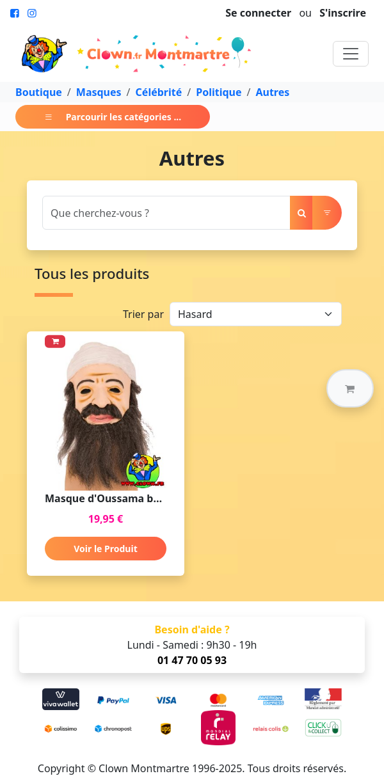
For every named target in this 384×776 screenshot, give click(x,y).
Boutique (38, 92)
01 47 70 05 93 (192, 660)
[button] (350, 388)
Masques (99, 92)
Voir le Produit (105, 548)
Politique (218, 92)
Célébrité (159, 92)
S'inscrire (342, 13)
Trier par (143, 314)
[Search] (166, 213)
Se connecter (258, 13)
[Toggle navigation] (351, 54)
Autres (272, 92)
